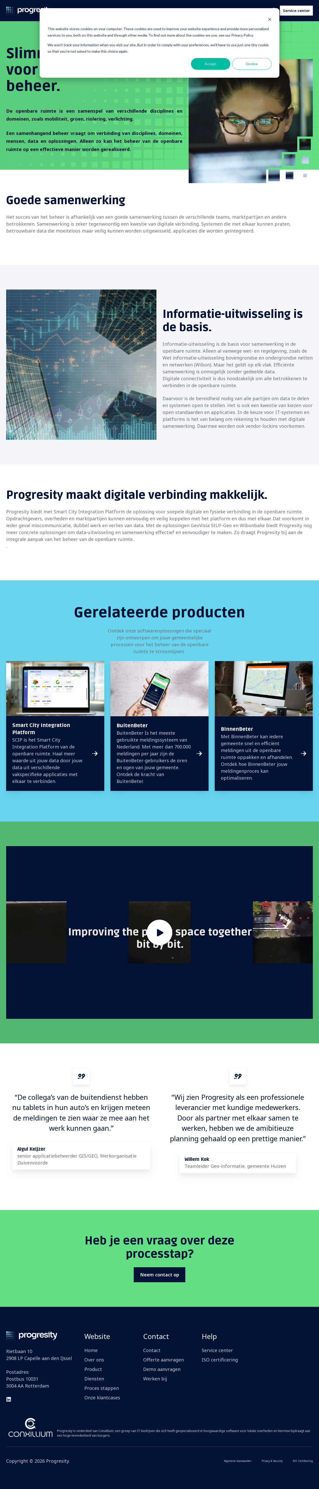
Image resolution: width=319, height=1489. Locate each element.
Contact (156, 1336)
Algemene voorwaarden (238, 1461)
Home (91, 1350)
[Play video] (159, 932)
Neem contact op (159, 1275)
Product (93, 1369)
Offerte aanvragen (163, 1360)
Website (97, 1336)
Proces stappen (101, 1388)
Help (209, 1336)
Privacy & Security (272, 1461)
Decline (252, 64)
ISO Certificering (303, 1461)
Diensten (94, 1379)
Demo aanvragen (161, 1369)
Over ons (94, 1360)
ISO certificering (220, 1360)
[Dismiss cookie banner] (269, 19)
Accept (211, 64)
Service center (296, 10)
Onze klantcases (102, 1397)
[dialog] (159, 43)
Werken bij (155, 1379)
